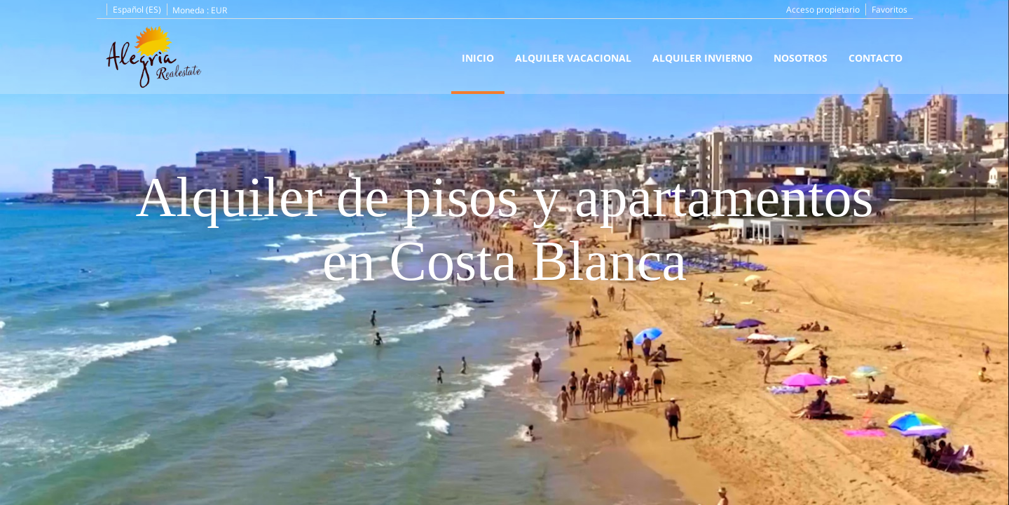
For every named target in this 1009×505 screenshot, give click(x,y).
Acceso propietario (823, 9)
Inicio (478, 58)
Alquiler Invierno (702, 58)
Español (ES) (137, 9)
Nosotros (801, 58)
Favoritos (889, 9)
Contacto (875, 58)
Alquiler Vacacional (573, 58)
